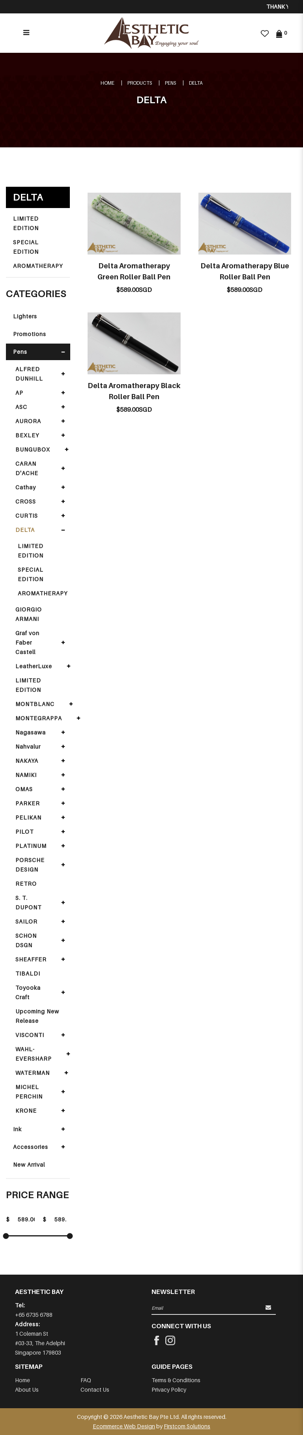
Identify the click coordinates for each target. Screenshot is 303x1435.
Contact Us (94, 1389)
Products (139, 83)
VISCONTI (29, 1035)
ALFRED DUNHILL (29, 374)
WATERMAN (32, 1072)
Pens (170, 83)
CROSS (25, 501)
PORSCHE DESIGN (30, 865)
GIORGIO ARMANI (28, 614)
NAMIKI (26, 774)
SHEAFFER (31, 959)
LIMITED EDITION (26, 223)
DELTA (196, 83)
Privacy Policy (169, 1389)
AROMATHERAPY (38, 265)
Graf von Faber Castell (27, 642)
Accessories (30, 1146)
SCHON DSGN (26, 940)
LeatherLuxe (33, 666)
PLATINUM (31, 845)
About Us (27, 1389)
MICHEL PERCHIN (29, 1092)
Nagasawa (30, 732)
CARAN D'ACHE (26, 468)
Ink (17, 1129)
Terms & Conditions (176, 1380)
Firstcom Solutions (187, 1426)
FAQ (85, 1380)
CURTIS (26, 515)
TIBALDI (27, 973)
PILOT (24, 831)
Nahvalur (28, 746)
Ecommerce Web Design (124, 1426)
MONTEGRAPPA (38, 718)
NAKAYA (26, 760)
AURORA (28, 421)
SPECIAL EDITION (26, 247)
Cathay (25, 487)
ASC (21, 406)
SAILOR (26, 921)
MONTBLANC (34, 704)
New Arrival (29, 1164)
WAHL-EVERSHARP (33, 1054)
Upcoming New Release (37, 1016)
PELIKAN (28, 817)
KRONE (26, 1110)
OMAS (24, 789)
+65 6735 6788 (33, 1314)
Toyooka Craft (28, 992)
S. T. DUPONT (28, 902)
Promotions (29, 334)
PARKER (27, 803)
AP (19, 392)
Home (107, 83)
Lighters (25, 316)
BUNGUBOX (32, 449)
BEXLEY (27, 435)
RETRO (26, 883)
